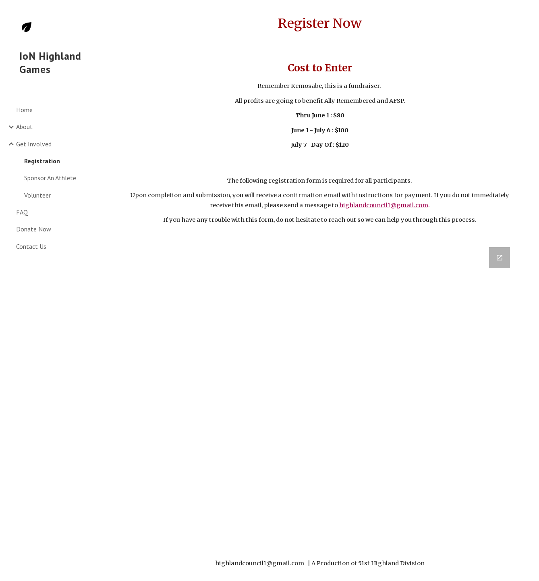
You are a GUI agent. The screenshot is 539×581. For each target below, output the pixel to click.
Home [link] (24, 110)
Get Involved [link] (34, 144)
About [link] (24, 127)
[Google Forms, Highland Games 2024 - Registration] (319, 391)
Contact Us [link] (31, 246)
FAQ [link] (22, 212)
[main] (319, 23)
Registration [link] (42, 161)
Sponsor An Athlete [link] (50, 178)
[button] (529, 11)
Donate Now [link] (33, 229)
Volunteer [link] (37, 195)
